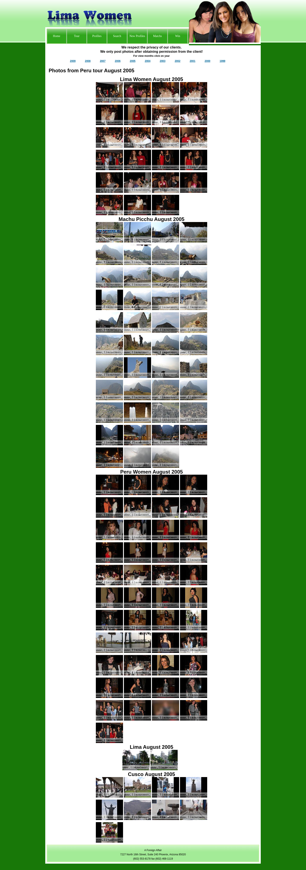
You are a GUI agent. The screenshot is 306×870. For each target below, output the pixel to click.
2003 (163, 61)
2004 (147, 61)
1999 (222, 61)
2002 (177, 61)
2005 (133, 61)
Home (56, 36)
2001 (193, 61)
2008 (88, 61)
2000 (207, 61)
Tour (76, 36)
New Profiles (137, 36)
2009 (73, 61)
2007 (103, 61)
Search (117, 36)
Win (177, 36)
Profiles (97, 36)
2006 (117, 61)
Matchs (157, 36)
